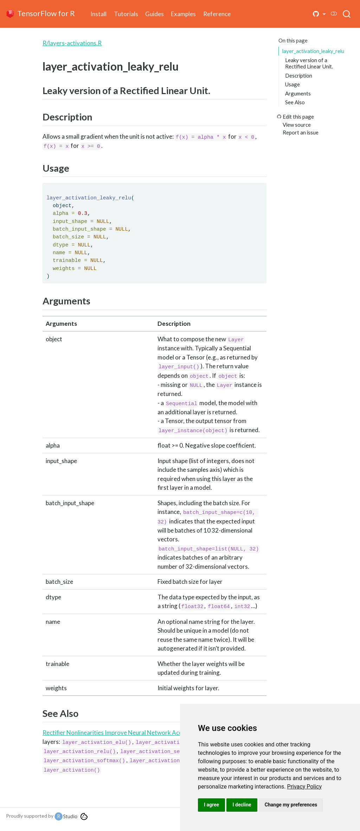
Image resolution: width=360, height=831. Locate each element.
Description (298, 75)
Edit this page (298, 116)
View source (297, 124)
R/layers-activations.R (72, 43)
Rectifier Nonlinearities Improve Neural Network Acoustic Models (129, 732)
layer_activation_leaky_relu (313, 51)
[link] (304, 786)
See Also (295, 102)
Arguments (298, 93)
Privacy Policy (304, 786)
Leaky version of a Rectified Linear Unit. (309, 63)
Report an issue (301, 132)
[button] (319, 14)
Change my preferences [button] (291, 804)
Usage (292, 84)
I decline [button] (241, 804)
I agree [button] (211, 804)
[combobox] (347, 13)
